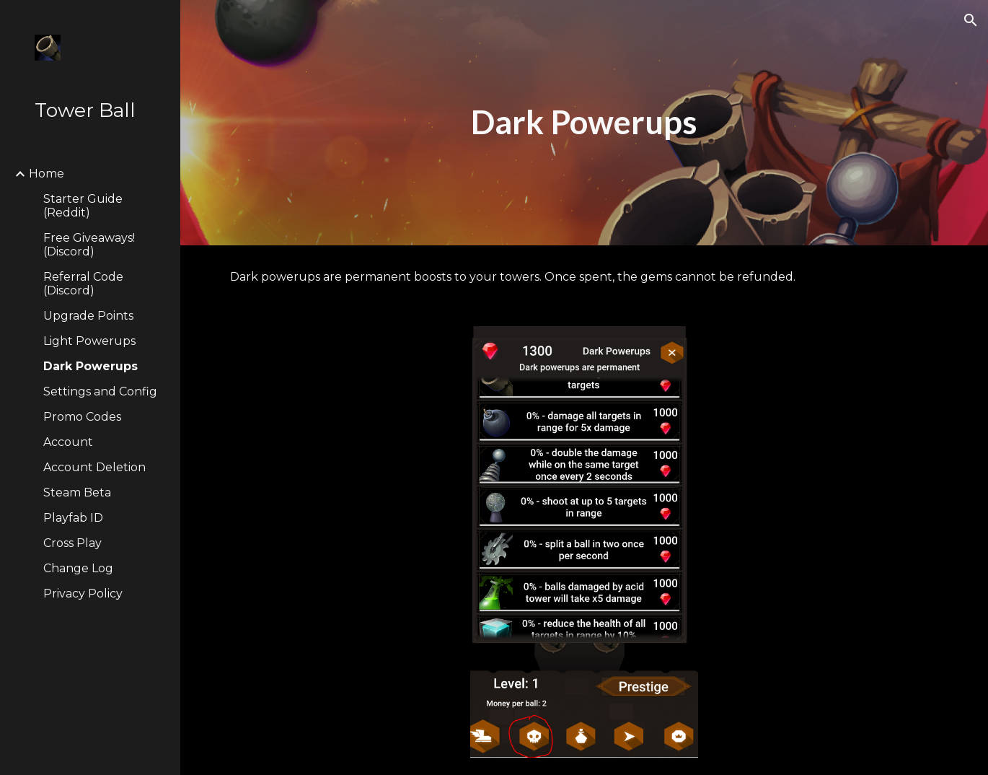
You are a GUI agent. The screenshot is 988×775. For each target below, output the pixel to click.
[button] (970, 20)
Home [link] (46, 173)
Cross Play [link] (72, 543)
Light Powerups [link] (89, 341)
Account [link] (68, 442)
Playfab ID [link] (73, 518)
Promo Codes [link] (82, 417)
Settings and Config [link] (100, 391)
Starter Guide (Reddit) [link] (83, 205)
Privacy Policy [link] (83, 593)
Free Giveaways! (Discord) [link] (89, 244)
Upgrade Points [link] (88, 316)
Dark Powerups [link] (90, 366)
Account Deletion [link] (94, 467)
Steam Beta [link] (77, 492)
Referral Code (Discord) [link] (83, 283)
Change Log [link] (78, 568)
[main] (584, 123)
